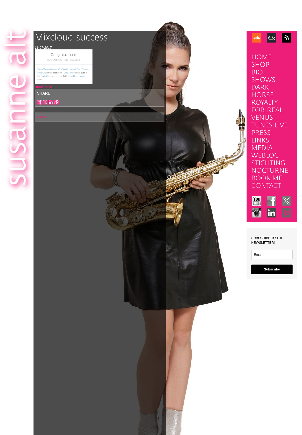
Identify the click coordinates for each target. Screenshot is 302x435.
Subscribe (272, 269)
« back (42, 117)
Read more (43, 87)
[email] (272, 255)
